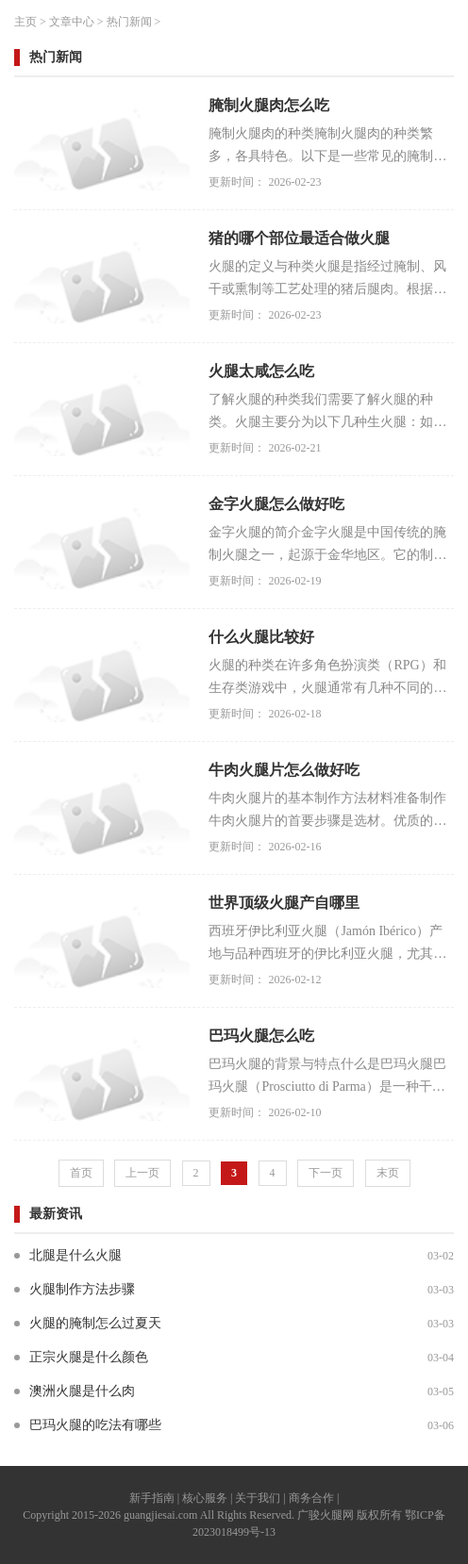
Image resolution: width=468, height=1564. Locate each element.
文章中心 (71, 21)
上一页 (142, 1172)
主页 (25, 21)
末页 (387, 1172)
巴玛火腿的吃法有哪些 (95, 1425)
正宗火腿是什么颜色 (88, 1357)
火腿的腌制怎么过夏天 (95, 1323)
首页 (81, 1172)
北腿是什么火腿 (75, 1255)
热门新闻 (129, 21)
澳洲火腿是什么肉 (82, 1391)
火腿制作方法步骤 (82, 1289)
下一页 (326, 1172)
